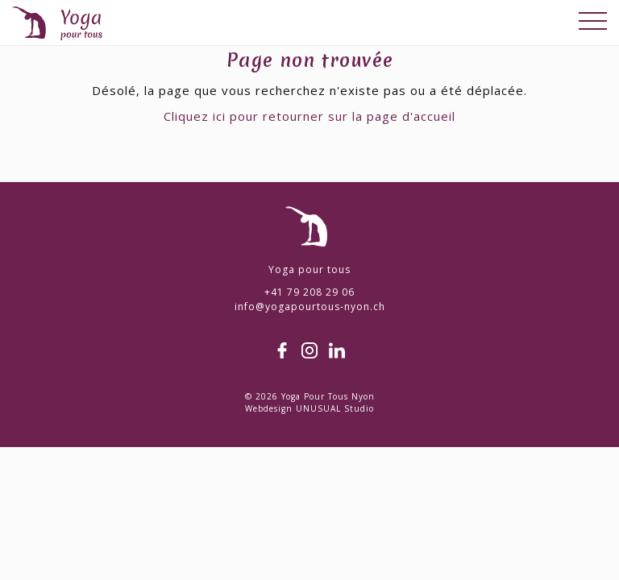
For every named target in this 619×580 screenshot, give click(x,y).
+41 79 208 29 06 (309, 292)
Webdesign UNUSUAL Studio (309, 408)
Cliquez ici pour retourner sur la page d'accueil (309, 116)
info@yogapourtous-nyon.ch (310, 306)
